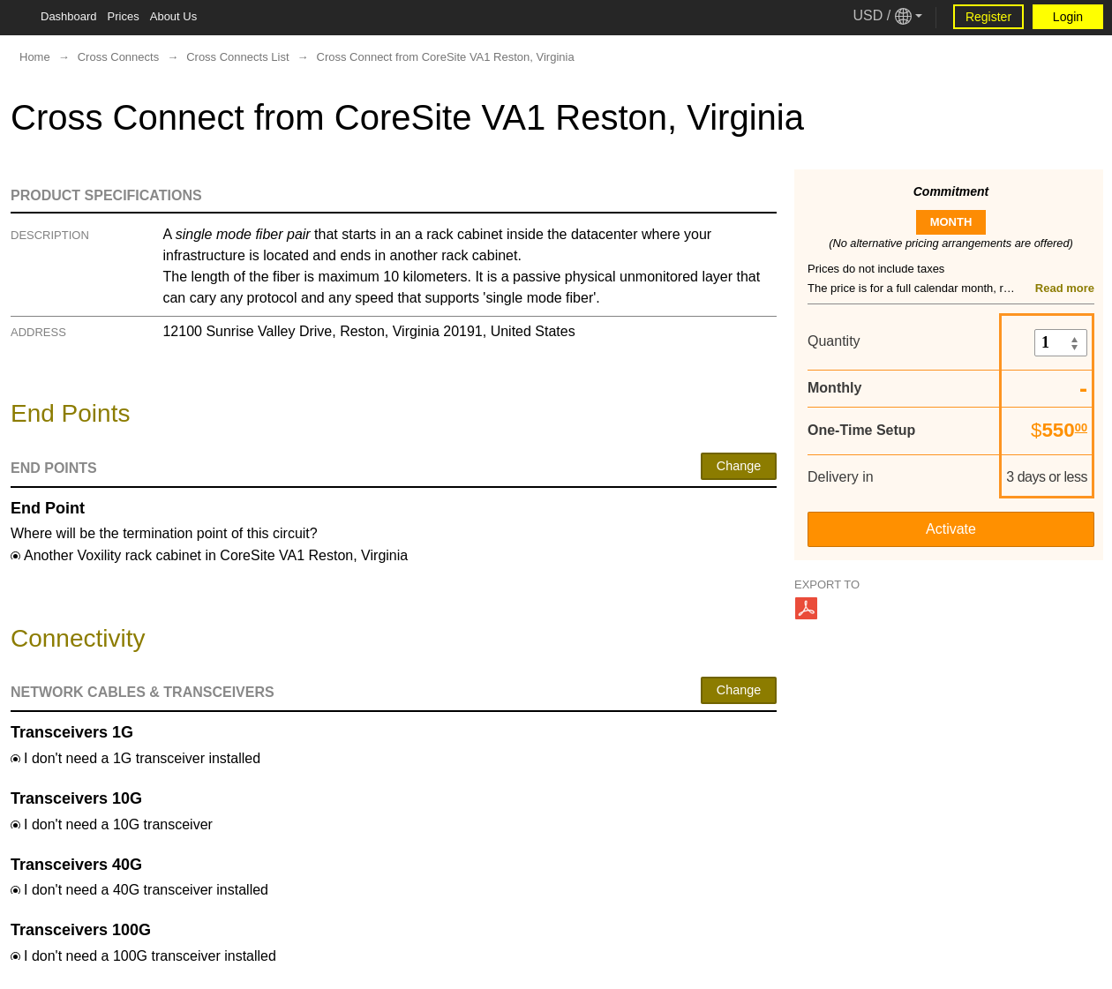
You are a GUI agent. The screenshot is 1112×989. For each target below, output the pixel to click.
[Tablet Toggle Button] (17, 17)
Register (988, 17)
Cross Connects (118, 57)
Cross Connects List (237, 57)
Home (34, 57)
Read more (1064, 288)
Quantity (834, 340)
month (951, 222)
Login (1068, 17)
